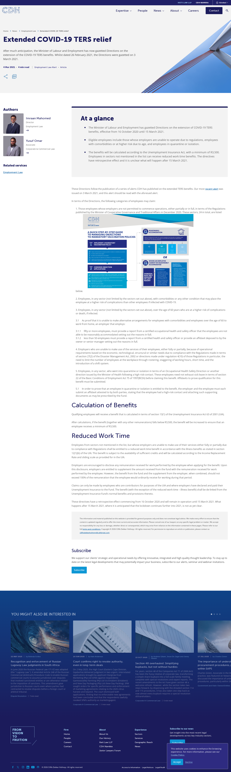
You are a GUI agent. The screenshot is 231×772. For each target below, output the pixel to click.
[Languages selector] (222, 2)
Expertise (122, 10)
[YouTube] (33, 767)
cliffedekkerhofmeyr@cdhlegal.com (94, 533)
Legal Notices (148, 767)
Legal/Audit (160, 767)
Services (139, 738)
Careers (193, 10)
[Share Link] (5, 76)
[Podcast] (38, 767)
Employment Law (29, 31)
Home (5, 31)
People (143, 10)
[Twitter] (18, 767)
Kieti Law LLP (185, 3)
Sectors (138, 734)
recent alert (211, 189)
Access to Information (131, 767)
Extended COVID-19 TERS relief (54, 31)
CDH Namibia (202, 3)
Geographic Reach (144, 742)
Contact (68, 746)
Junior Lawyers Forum (110, 750)
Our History (105, 738)
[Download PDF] (14, 76)
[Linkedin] (28, 767)
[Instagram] (23, 767)
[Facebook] (13, 767)
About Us (103, 734)
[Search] (227, 10)
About (174, 10)
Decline (189, 762)
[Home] (11, 10)
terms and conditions (91, 529)
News (157, 10)
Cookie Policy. (178, 755)
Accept (177, 762)
